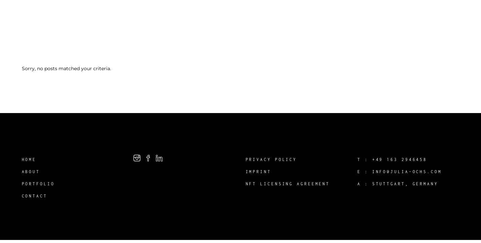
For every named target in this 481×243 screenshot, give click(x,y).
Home (29, 159)
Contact (34, 196)
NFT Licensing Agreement (288, 184)
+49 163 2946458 (399, 159)
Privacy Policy (271, 159)
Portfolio (38, 184)
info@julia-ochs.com (407, 171)
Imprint (258, 171)
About (31, 171)
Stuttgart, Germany (405, 184)
